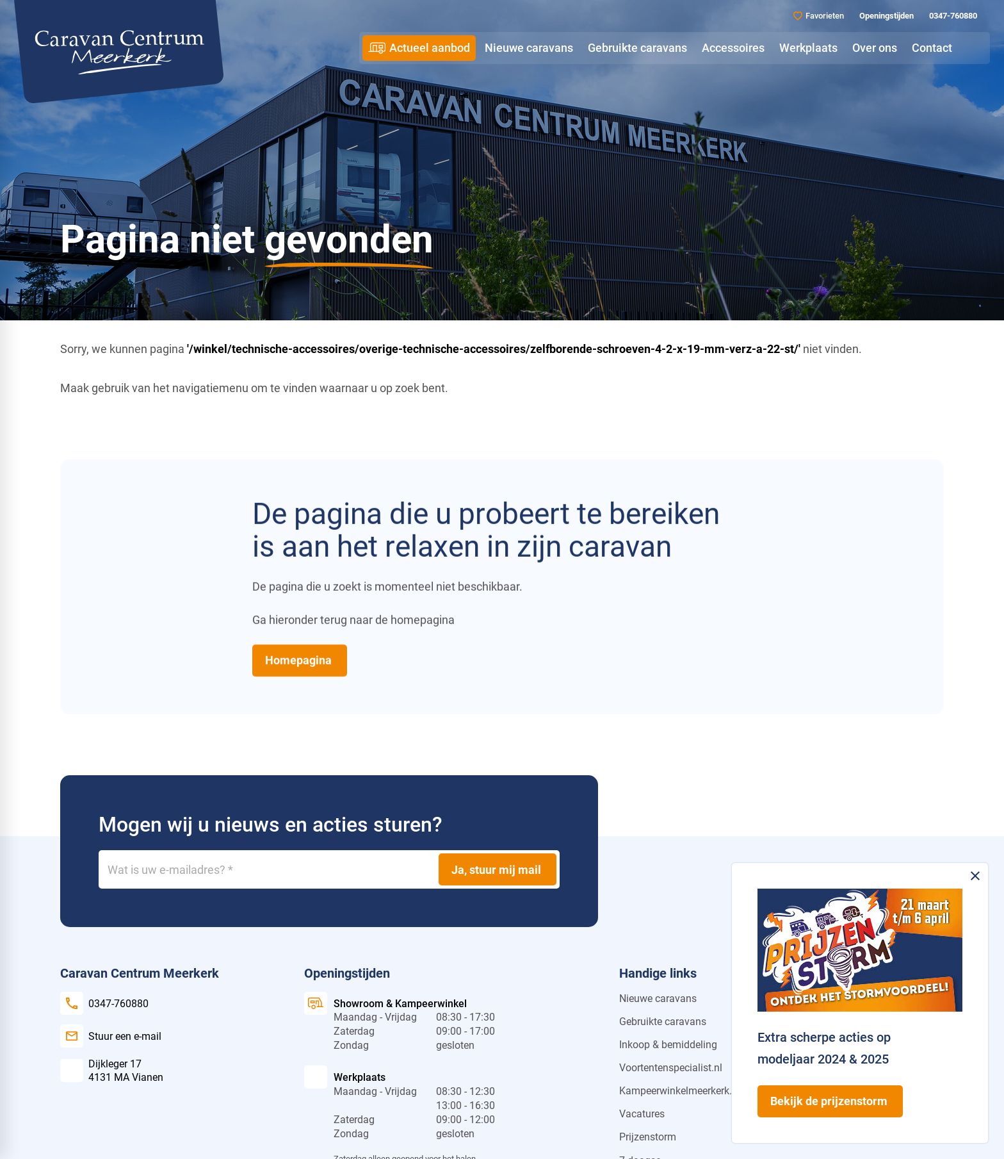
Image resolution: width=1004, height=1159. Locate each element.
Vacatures (642, 1114)
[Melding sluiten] (975, 876)
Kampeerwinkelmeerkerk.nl (679, 1091)
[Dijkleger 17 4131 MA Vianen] (111, 1070)
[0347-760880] (952, 16)
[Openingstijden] (885, 16)
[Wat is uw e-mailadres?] (329, 869)
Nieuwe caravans (658, 998)
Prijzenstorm (647, 1137)
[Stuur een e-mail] (110, 1036)
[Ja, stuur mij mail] (497, 869)
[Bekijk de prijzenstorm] (830, 1101)
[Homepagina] (299, 660)
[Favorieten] (818, 16)
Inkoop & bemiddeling (668, 1045)
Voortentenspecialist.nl (670, 1068)
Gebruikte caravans (662, 1021)
